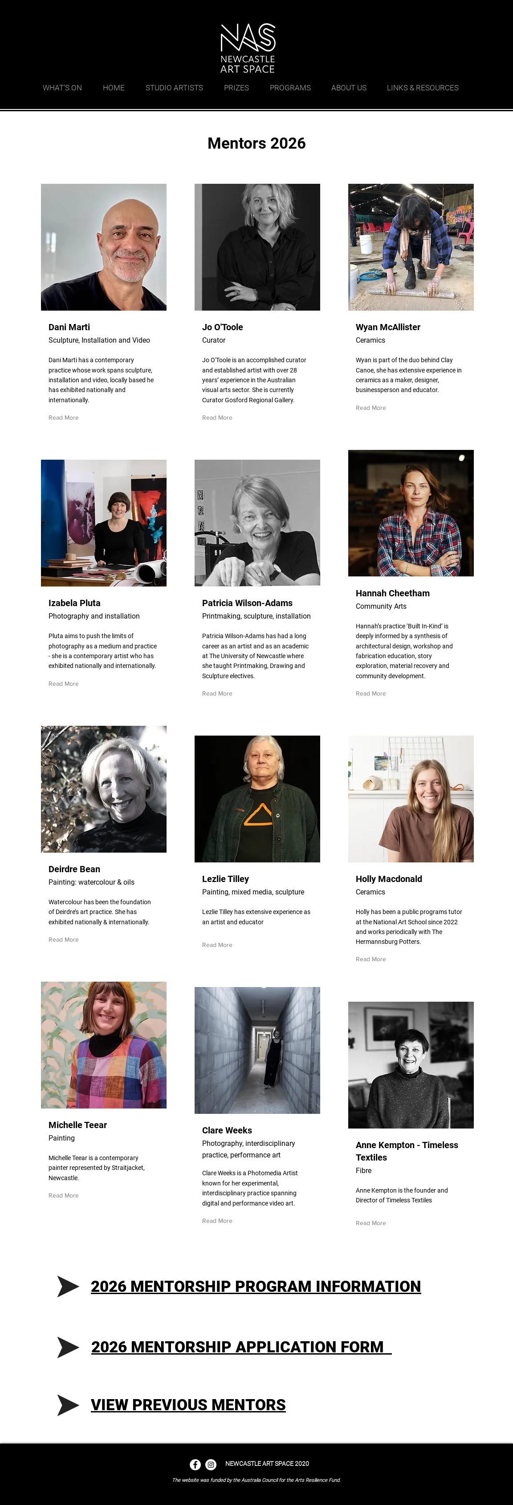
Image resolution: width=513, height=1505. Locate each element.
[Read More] (66, 417)
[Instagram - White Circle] (210, 1464)
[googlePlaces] (421, 11)
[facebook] (434, 11)
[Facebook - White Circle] (195, 1464)
